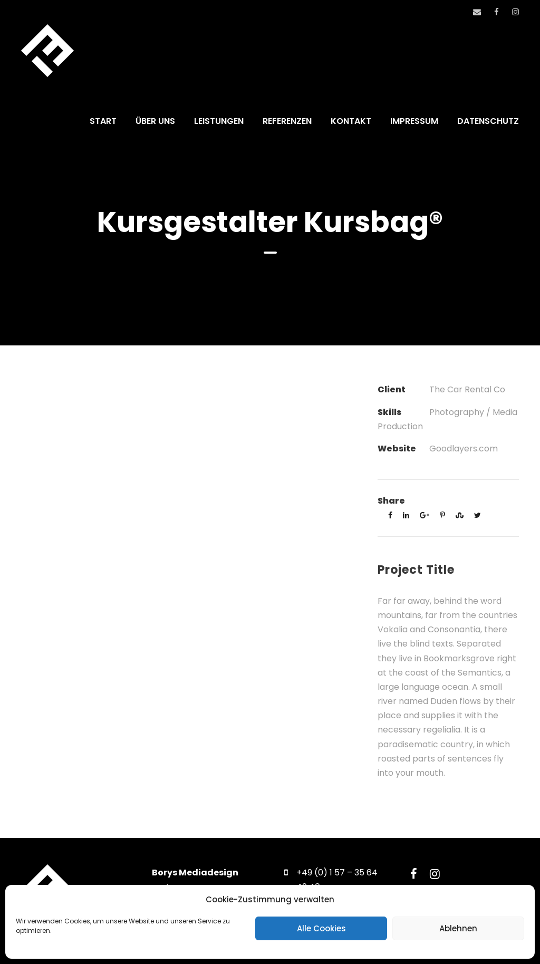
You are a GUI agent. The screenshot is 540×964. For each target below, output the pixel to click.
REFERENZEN (287, 121)
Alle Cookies (321, 928)
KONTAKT (351, 121)
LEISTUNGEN (219, 121)
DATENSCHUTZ (488, 121)
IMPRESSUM (414, 121)
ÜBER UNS (155, 121)
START (103, 121)
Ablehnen (458, 928)
